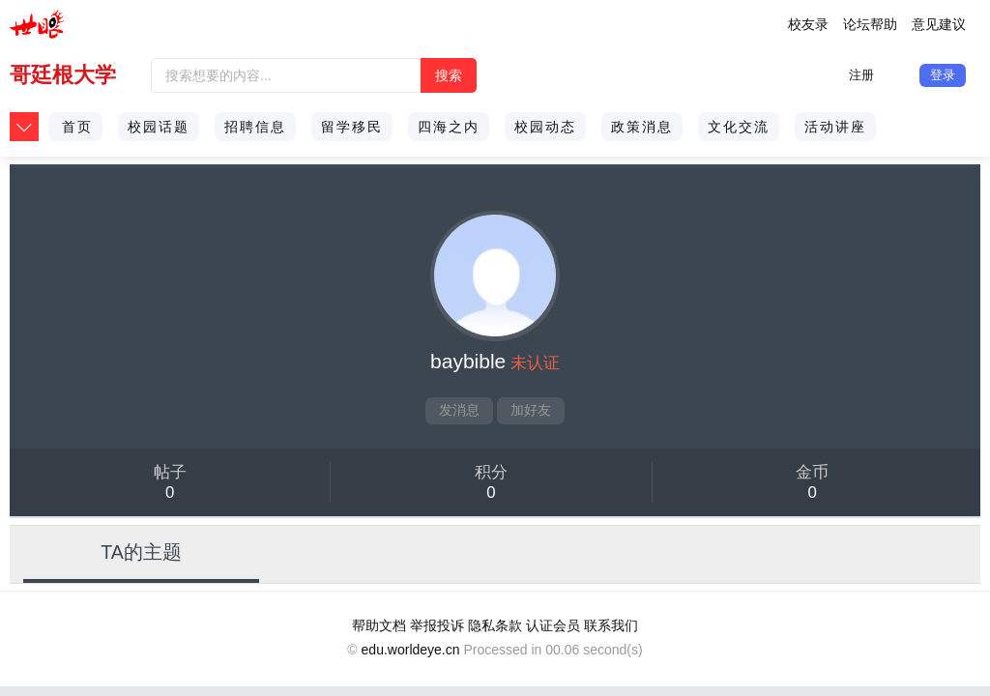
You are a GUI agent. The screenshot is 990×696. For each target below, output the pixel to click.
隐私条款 (495, 625)
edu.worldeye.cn (411, 649)
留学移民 (352, 126)
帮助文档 (379, 625)
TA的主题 (141, 552)
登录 (942, 75)
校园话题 (158, 126)
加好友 (530, 410)
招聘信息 (255, 126)
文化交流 (739, 126)
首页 (77, 126)
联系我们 (611, 625)
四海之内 (449, 126)
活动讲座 (835, 126)
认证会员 (553, 625)
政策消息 (642, 126)
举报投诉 (437, 625)
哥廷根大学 (63, 75)
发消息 (459, 410)
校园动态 (545, 126)
